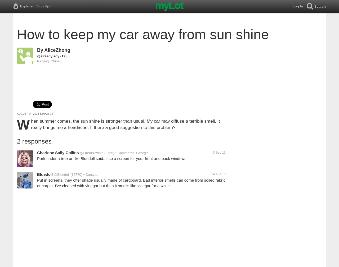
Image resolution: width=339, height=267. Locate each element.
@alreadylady (48, 56)
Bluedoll (45, 174)
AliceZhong (57, 50)
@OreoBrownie (91, 153)
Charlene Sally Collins (58, 152)
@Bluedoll (61, 175)
